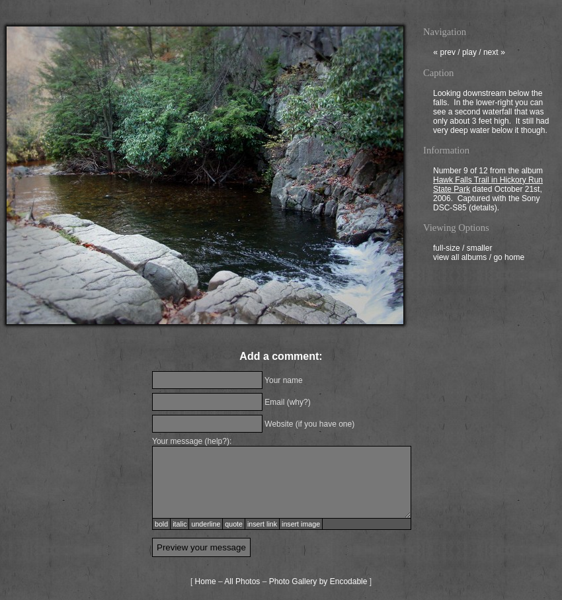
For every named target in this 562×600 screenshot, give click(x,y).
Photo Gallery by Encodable (318, 581)
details (483, 209)
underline (205, 524)
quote (234, 524)
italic (179, 524)
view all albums (460, 258)
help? (217, 441)
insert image (301, 524)
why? (299, 402)
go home (508, 258)
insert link (262, 524)
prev (444, 53)
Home (205, 581)
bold (161, 524)
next (494, 53)
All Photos (242, 581)
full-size (446, 249)
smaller (480, 249)
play (469, 53)
